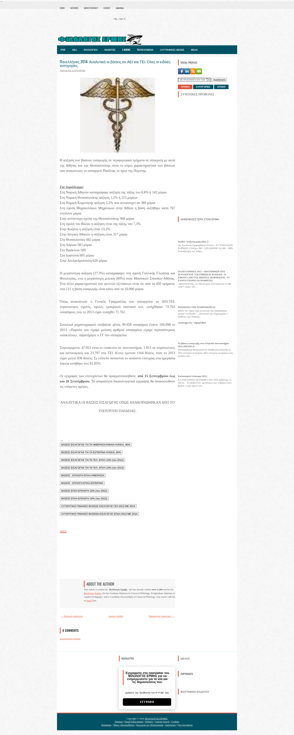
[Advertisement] (206, 156)
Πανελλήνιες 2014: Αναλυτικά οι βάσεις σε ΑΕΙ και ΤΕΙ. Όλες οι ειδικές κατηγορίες (115, 63)
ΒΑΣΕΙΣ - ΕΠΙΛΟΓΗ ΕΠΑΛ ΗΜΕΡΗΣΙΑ (82, 475)
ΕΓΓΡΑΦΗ (147, 702)
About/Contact (91, 8)
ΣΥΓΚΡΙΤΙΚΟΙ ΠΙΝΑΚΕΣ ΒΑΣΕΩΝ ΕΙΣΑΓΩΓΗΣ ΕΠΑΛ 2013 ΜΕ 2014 (99, 513)
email (89, 600)
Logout (107, 8)
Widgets (149, 721)
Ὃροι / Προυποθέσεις (124, 725)
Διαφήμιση (170, 725)
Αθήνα (120, 8)
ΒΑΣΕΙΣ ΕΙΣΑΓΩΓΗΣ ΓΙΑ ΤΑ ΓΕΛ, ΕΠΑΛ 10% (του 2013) (92, 467)
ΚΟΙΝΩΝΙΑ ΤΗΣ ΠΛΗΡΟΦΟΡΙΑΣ (197, 307)
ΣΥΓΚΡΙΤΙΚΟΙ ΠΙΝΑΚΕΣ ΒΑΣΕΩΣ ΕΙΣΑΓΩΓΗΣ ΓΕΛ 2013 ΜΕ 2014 (98, 506)
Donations (106, 725)
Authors (74, 8)
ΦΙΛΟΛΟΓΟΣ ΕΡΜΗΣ (156, 718)
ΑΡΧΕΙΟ (221, 87)
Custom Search (162, 721)
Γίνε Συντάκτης (185, 725)
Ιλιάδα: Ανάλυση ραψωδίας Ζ (193, 241)
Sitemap (119, 721)
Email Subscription (133, 721)
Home (62, 8)
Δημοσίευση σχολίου (70, 638)
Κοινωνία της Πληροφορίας (150, 725)
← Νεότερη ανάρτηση (72, 616)
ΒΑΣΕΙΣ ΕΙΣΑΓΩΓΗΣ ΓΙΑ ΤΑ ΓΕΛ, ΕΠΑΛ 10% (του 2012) (92, 460)
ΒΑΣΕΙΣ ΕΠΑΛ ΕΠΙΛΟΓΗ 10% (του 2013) (84, 498)
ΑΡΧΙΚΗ (185, 87)
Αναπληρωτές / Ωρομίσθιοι (192, 322)
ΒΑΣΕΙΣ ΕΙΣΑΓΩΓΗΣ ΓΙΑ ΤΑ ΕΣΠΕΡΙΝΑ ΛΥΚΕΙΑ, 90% (91, 452)
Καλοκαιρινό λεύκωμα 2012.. (193, 376)
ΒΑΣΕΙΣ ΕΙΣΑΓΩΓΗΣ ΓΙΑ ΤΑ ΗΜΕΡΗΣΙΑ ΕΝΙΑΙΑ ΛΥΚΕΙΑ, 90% (95, 444)
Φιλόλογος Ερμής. (93, 593)
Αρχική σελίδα (116, 616)
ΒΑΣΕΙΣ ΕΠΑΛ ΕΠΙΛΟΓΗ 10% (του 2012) (84, 490)
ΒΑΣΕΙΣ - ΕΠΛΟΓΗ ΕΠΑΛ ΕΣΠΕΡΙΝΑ (82, 483)
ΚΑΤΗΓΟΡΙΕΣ (203, 87)
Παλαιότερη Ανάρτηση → (161, 616)
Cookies (175, 721)
